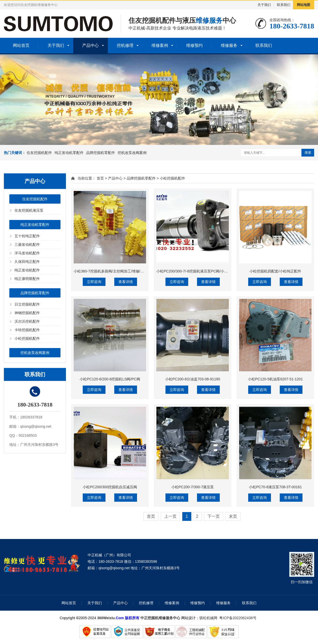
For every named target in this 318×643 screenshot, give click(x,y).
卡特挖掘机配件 (27, 330)
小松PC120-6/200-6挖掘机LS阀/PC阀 (110, 379)
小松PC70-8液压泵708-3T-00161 (275, 487)
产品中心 (90, 45)
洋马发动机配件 (27, 253)
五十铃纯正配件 (27, 236)
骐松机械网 (208, 618)
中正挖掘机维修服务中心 (160, 618)
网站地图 (303, 5)
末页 (233, 516)
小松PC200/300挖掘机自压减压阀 (110, 487)
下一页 (213, 516)
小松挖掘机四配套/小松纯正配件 (275, 271)
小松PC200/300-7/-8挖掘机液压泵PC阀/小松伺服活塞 (199, 271)
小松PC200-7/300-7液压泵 (192, 487)
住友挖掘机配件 (39, 153)
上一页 (170, 516)
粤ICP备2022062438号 (238, 618)
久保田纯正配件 (27, 262)
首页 (100, 178)
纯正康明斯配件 (27, 279)
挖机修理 (125, 45)
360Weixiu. (106, 618)
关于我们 (264, 5)
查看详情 (125, 282)
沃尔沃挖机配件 (27, 321)
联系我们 (283, 5)
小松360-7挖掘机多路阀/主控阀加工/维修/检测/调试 (115, 271)
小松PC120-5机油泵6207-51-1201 (275, 379)
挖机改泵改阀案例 (132, 153)
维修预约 (194, 45)
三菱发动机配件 (27, 244)
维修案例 (160, 45)
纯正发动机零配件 (69, 153)
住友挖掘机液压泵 (28, 210)
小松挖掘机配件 (27, 338)
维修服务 (229, 45)
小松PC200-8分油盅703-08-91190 (192, 379)
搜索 (308, 152)
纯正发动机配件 (27, 270)
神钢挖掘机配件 (27, 313)
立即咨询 (94, 282)
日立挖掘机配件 (27, 304)
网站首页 (21, 45)
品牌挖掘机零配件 (100, 153)
